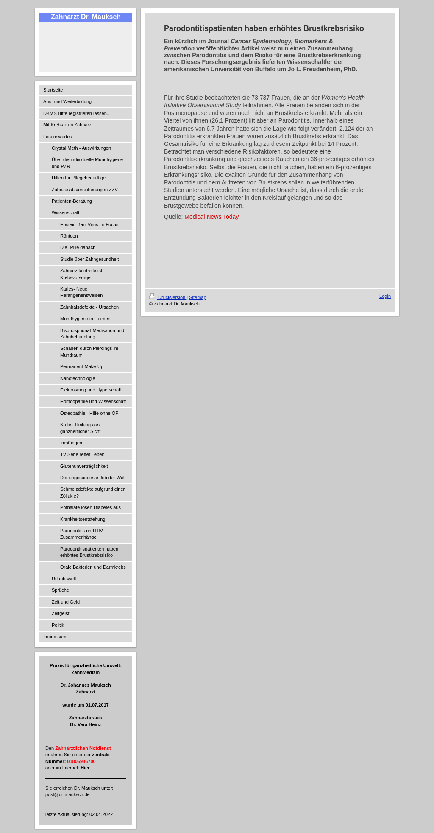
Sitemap (197, 297)
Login (385, 296)
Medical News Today (211, 216)
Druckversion (167, 297)
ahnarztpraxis (87, 717)
